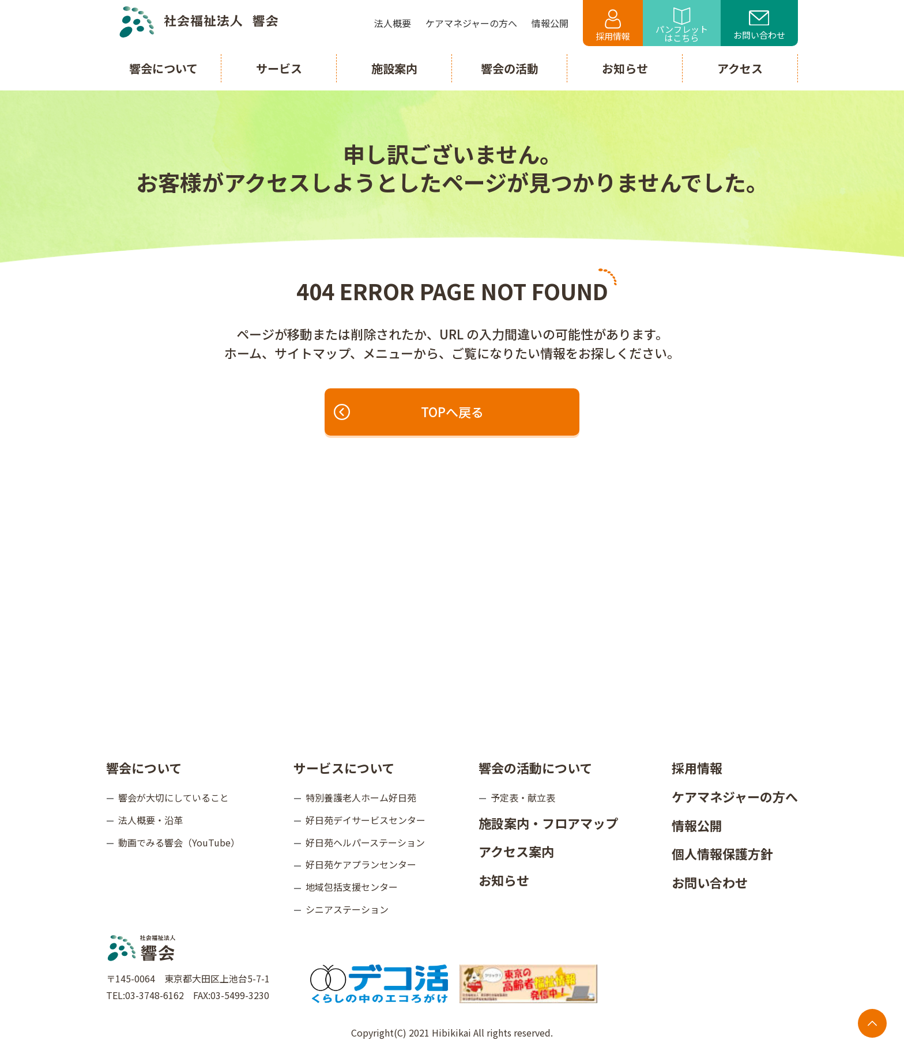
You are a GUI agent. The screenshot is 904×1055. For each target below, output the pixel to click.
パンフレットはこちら (682, 25)
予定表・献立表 (523, 797)
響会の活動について (535, 767)
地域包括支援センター (352, 887)
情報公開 (697, 824)
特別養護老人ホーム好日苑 (361, 797)
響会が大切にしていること (173, 797)
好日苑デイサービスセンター (365, 820)
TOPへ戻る (410, 412)
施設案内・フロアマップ (548, 823)
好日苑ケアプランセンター (361, 864)
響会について (144, 767)
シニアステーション (347, 909)
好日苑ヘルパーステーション (365, 842)
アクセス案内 (516, 851)
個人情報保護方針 (722, 853)
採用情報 (613, 25)
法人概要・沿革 (150, 820)
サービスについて (343, 767)
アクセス (740, 68)
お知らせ (504, 880)
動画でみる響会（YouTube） (179, 842)
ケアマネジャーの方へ (735, 796)
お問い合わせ (759, 25)
